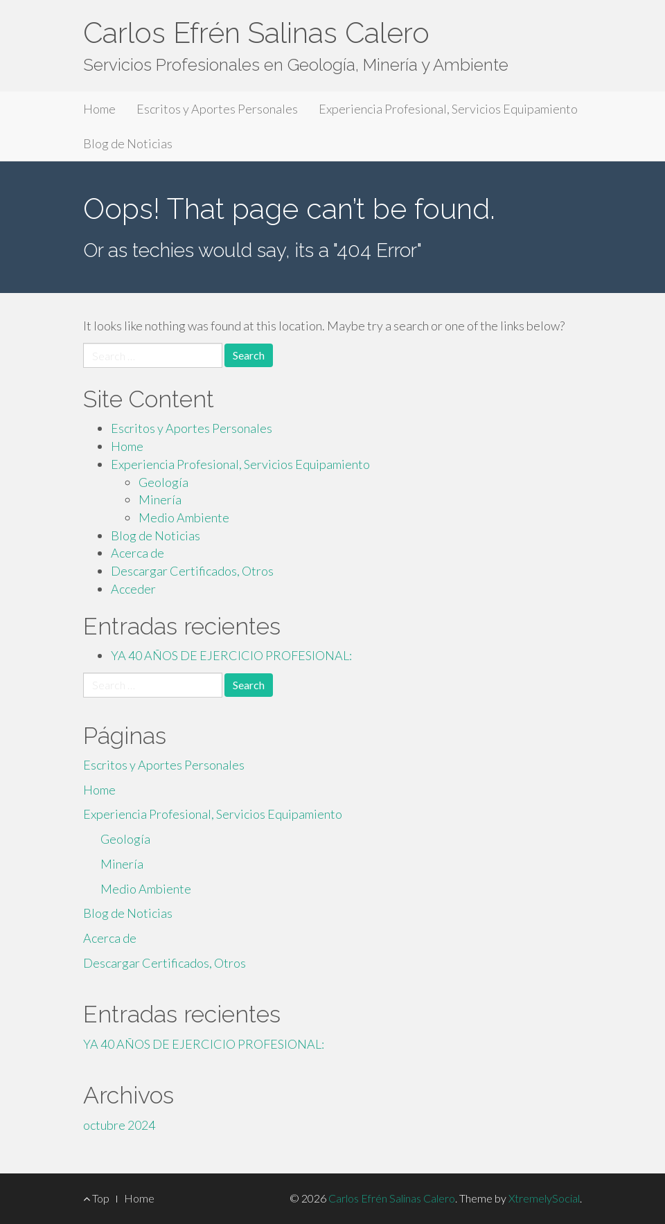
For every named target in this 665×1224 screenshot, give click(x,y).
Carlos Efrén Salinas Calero (256, 33)
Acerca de (137, 552)
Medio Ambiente (184, 517)
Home (99, 108)
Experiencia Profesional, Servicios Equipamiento (448, 108)
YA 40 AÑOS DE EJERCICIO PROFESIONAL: (231, 655)
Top (96, 1198)
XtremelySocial (544, 1198)
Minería (160, 499)
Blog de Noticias (127, 143)
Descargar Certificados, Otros (192, 570)
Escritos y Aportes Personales (217, 108)
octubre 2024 (119, 1125)
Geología (163, 482)
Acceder (133, 588)
